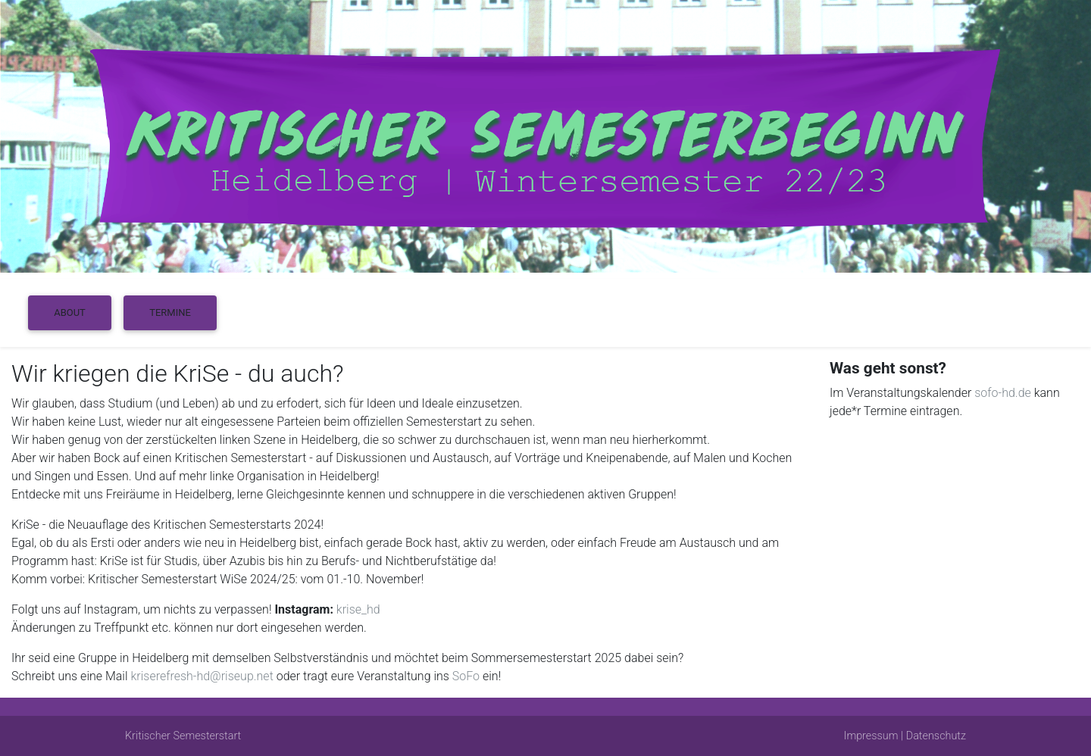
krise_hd (358, 609)
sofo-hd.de (1002, 393)
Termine (170, 312)
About (70, 312)
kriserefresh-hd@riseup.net (201, 676)
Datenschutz (936, 735)
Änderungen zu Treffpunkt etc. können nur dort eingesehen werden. (189, 627)
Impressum (871, 735)
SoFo (466, 676)
